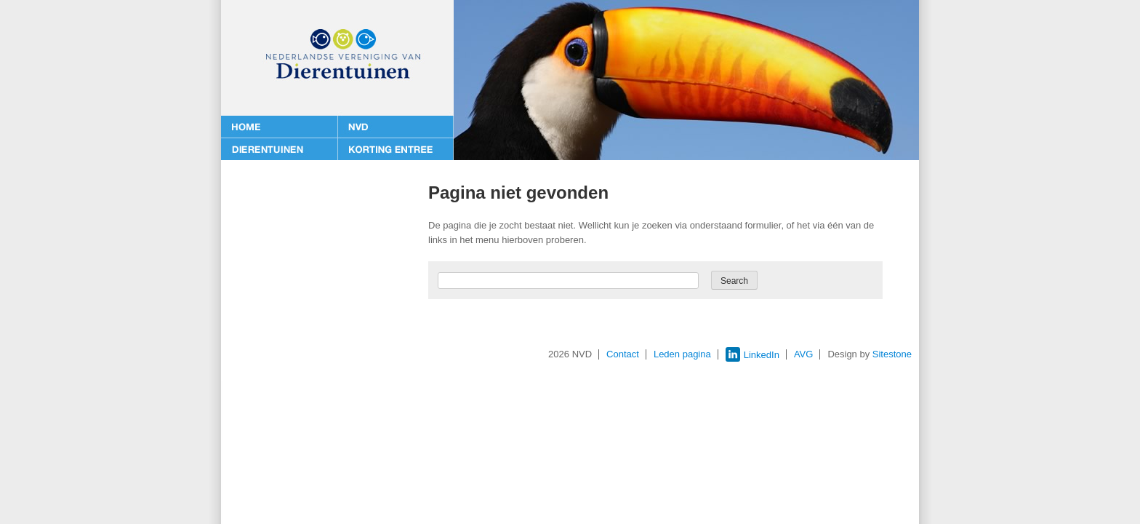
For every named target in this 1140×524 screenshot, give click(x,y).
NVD (395, 127)
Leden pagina (682, 354)
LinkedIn (752, 354)
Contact (622, 354)
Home (279, 127)
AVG (804, 354)
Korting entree (395, 149)
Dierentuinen (279, 149)
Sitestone (892, 354)
